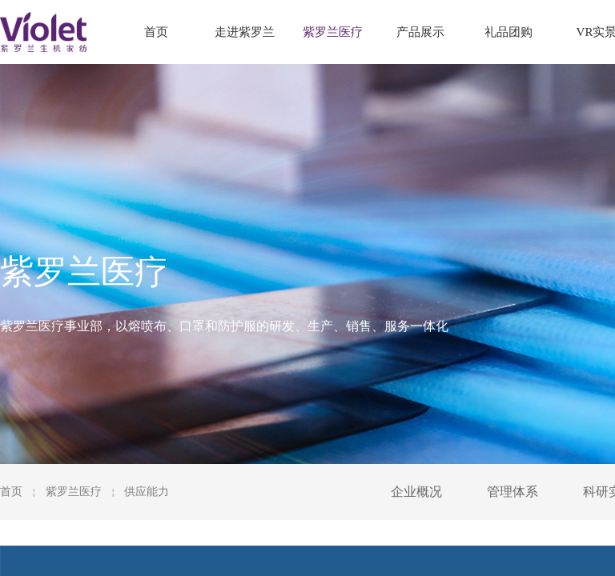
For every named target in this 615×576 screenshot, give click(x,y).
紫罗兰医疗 (74, 492)
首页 (11, 492)
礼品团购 (508, 32)
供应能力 (146, 492)
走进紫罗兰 (245, 32)
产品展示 (420, 32)
